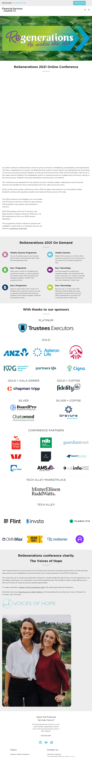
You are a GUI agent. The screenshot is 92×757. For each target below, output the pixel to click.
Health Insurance (16, 743)
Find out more (46, 720)
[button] (85, 10)
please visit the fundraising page (32, 572)
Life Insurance (15, 754)
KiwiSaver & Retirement (19, 750)
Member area (79, 3)
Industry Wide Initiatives (20, 739)
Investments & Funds (18, 747)
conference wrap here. (18, 228)
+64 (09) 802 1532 (19, 3)
